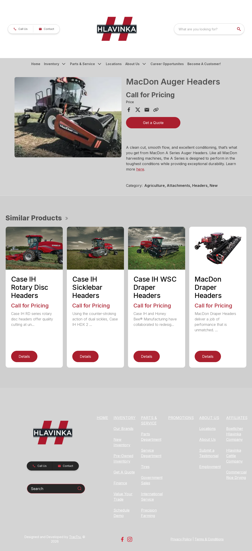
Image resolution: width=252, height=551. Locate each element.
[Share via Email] (147, 109)
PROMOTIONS (181, 417)
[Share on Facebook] (128, 109)
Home (35, 64)
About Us (132, 64)
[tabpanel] (68, 118)
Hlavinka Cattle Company (234, 455)
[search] (239, 29)
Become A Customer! (204, 64)
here (140, 169)
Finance (120, 483)
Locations (114, 64)
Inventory (51, 64)
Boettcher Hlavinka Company (234, 434)
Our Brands (123, 428)
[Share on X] (138, 109)
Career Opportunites (167, 64)
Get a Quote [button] (153, 122)
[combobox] (209, 29)
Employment (210, 466)
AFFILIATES (236, 417)
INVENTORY (125, 417)
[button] (20, 29)
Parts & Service (82, 64)
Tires (145, 466)
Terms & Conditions (209, 539)
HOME (102, 417)
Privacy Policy (181, 539)
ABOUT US (209, 417)
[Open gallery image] (68, 117)
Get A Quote (124, 472)
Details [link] (24, 356)
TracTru (75, 537)
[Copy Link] (156, 109)
